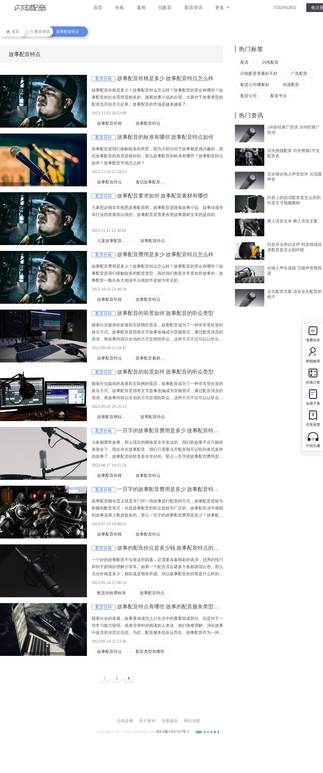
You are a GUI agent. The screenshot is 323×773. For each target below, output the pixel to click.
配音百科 (103, 137)
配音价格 (103, 79)
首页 (97, 7)
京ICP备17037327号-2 (172, 732)
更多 (222, 7)
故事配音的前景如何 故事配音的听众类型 (165, 313)
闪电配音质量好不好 (258, 73)
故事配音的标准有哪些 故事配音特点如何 (165, 137)
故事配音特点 (67, 31)
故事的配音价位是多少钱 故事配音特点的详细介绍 (176, 548)
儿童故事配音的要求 (114, 241)
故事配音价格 (109, 123)
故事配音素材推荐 (152, 358)
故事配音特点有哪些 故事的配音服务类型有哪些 (173, 607)
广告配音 (299, 73)
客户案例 (147, 721)
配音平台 (278, 96)
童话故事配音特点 (152, 182)
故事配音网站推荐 (113, 417)
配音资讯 (193, 7)
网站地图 (192, 721)
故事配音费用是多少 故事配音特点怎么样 (165, 254)
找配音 (165, 7)
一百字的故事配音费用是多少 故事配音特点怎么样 (176, 430)
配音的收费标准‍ (111, 593)
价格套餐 (125, 721)
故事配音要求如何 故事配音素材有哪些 (162, 196)
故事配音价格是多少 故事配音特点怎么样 (165, 78)
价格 (119, 7)
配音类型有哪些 (150, 651)
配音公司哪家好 (254, 84)
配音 (244, 62)
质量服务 (170, 721)
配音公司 (248, 96)
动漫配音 (291, 84)
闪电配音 (270, 62)
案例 (141, 7)
